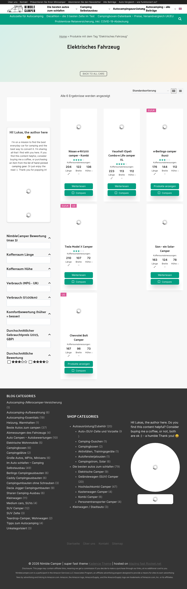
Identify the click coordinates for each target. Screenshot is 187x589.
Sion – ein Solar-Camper (165, 248)
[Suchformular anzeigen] (180, 19)
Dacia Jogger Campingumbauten (28, 488)
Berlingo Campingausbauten (25, 473)
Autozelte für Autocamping (26, 16)
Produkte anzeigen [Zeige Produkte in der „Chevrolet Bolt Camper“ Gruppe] (79, 363)
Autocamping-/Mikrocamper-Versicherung (34, 402)
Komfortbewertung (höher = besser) (29, 314)
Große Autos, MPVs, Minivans (26, 458)
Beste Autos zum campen (23, 427)
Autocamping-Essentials (23, 417)
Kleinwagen (14, 498)
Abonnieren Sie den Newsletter (84, 2)
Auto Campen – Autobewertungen (29, 437)
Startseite (73, 543)
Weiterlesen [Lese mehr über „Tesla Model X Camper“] (79, 275)
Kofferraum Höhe (29, 269)
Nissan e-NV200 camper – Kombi (79, 153)
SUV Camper (15, 508)
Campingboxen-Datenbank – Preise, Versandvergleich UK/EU (136, 16)
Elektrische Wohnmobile (22, 442)
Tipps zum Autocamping (22, 523)
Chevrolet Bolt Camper (79, 337)
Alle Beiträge (109, 2)
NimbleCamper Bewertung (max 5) (29, 238)
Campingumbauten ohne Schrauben (30, 483)
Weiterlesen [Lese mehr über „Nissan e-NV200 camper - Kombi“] (79, 186)
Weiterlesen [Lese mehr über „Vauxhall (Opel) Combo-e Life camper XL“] (122, 186)
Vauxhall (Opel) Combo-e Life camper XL (121, 155)
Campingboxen (16, 447)
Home (63, 36)
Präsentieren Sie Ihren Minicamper (48, 2)
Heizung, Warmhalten (21, 422)
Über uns (12, 2)
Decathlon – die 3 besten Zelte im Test (71, 16)
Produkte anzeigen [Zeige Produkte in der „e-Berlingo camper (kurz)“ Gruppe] (165, 186)
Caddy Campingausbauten (24, 478)
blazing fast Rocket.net (145, 563)
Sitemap (117, 543)
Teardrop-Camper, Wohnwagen (27, 518)
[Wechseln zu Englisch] (180, 9)
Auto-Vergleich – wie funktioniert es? (138, 2)
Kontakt (24, 2)
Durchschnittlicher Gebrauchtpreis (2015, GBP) (29, 334)
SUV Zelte (13, 513)
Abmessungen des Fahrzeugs (26, 432)
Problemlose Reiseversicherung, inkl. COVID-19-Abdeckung (91, 21)
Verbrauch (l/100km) (29, 297)
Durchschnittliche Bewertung (29, 355)
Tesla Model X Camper (79, 246)
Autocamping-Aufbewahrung (26, 412)
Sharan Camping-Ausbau (23, 493)
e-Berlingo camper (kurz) (164, 153)
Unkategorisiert (17, 528)
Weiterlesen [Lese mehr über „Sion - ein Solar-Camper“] (165, 275)
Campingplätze (16, 452)
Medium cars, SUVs (20, 503)
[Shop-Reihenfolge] (151, 91)
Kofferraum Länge (29, 254)
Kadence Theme (100, 563)
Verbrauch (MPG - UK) (29, 283)
